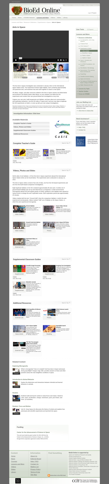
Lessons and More (43, 17)
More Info (25, 77)
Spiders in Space (86, 58)
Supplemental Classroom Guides (25, 130)
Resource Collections (30, 22)
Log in (89, 13)
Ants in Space (56, 22)
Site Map (34, 475)
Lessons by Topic (84, 88)
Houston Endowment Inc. (75, 456)
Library (65, 17)
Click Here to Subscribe (86, 111)
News (20, 17)
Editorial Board (77, 5)
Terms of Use (35, 472)
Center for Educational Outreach (92, 141)
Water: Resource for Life (86, 85)
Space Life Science (85, 79)
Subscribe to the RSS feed (58, 475)
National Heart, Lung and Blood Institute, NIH (80, 460)
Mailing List (35, 467)
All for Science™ (84, 46)
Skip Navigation (16, 1)
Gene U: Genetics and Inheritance (86, 61)
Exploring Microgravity (20, 366)
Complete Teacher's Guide (22, 123)
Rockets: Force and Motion (22, 406)
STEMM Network (29, 17)
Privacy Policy (36, 469)
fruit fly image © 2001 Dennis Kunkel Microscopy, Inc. (48, 478)
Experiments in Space (44, 22)
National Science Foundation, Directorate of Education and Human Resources (83, 467)
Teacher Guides (83, 91)
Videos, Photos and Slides (22, 127)
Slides (59, 17)
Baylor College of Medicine (81, 141)
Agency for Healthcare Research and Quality (80, 455)
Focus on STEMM (84, 94)
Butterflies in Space (87, 53)
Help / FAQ (87, 5)
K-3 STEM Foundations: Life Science (87, 64)
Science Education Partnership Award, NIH (79, 472)
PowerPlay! (83, 74)
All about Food (84, 43)
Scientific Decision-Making (87, 76)
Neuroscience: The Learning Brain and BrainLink (87, 71)
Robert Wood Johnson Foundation (77, 471)
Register (94, 13)
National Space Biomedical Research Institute (80, 469)
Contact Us (82, 130)
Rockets (15, 393)
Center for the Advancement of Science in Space (33, 432)
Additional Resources (21, 134)
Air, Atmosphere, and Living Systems (87, 40)
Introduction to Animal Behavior (23, 379)
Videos (53, 17)
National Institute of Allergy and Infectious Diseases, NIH (83, 461)
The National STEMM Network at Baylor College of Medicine (88, 82)
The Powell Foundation (74, 474)
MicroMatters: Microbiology (87, 68)
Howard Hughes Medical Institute (77, 458)
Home (14, 17)
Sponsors (95, 5)
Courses (14, 461)
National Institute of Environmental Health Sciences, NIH (83, 463)
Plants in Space (86, 55)
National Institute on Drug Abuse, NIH (78, 465)
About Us (68, 5)
